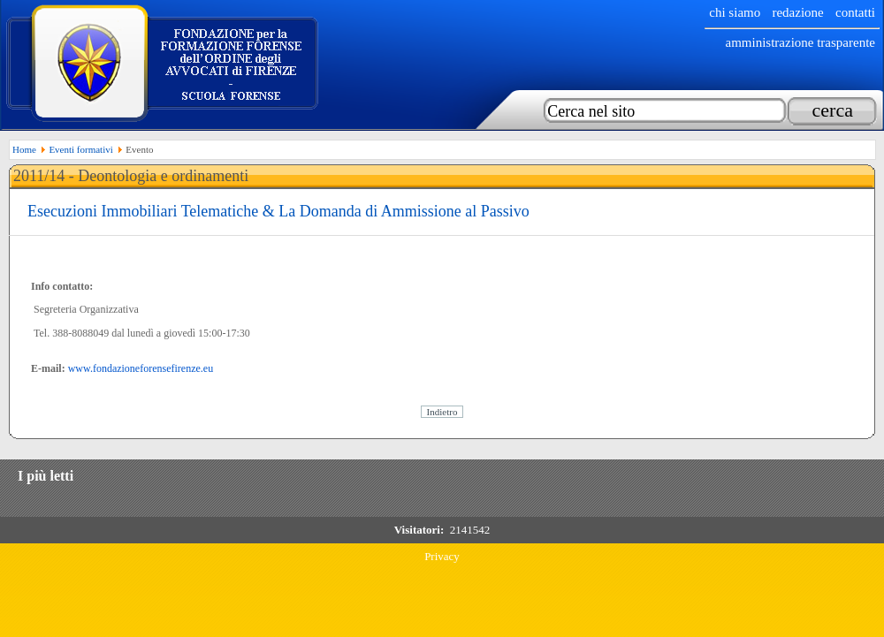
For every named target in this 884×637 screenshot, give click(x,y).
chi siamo (734, 12)
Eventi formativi (80, 149)
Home (24, 149)
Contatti (855, 12)
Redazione (797, 12)
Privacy (442, 556)
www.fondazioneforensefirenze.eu (140, 368)
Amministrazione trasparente (800, 42)
